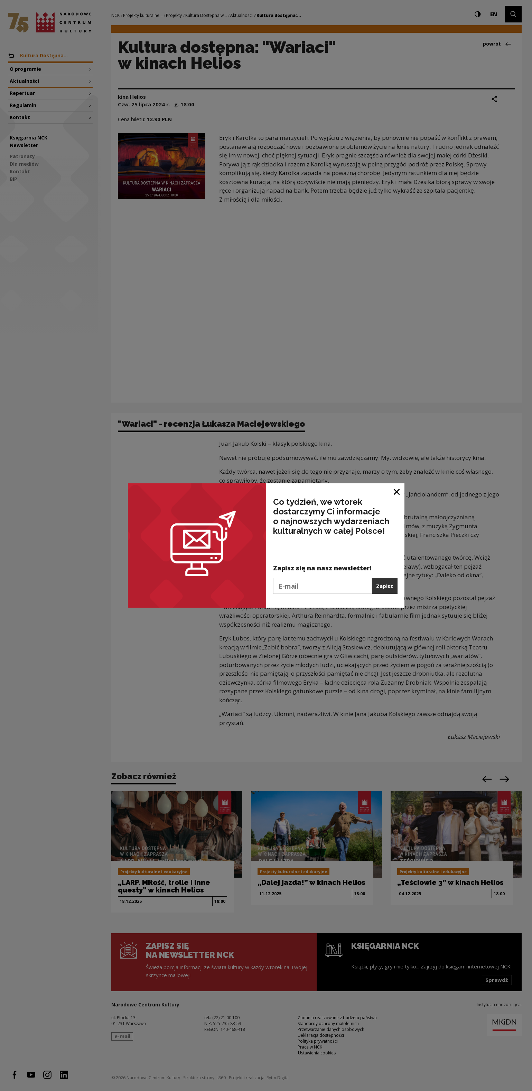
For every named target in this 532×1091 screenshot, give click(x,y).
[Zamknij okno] (397, 491)
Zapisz (384, 585)
